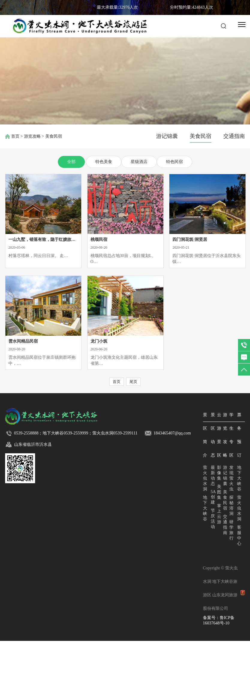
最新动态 (213, 475)
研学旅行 (231, 530)
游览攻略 (32, 136)
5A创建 (213, 497)
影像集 (219, 473)
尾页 (133, 381)
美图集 (219, 492)
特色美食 (103, 161)
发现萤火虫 (231, 478)
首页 (15, 136)
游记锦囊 (167, 136)
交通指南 (234, 136)
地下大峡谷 (205, 508)
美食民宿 (200, 136)
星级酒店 (139, 161)
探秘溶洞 (231, 505)
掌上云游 (219, 514)
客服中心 (239, 535)
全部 (71, 161)
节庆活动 (213, 518)
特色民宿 (174, 161)
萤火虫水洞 (205, 478)
